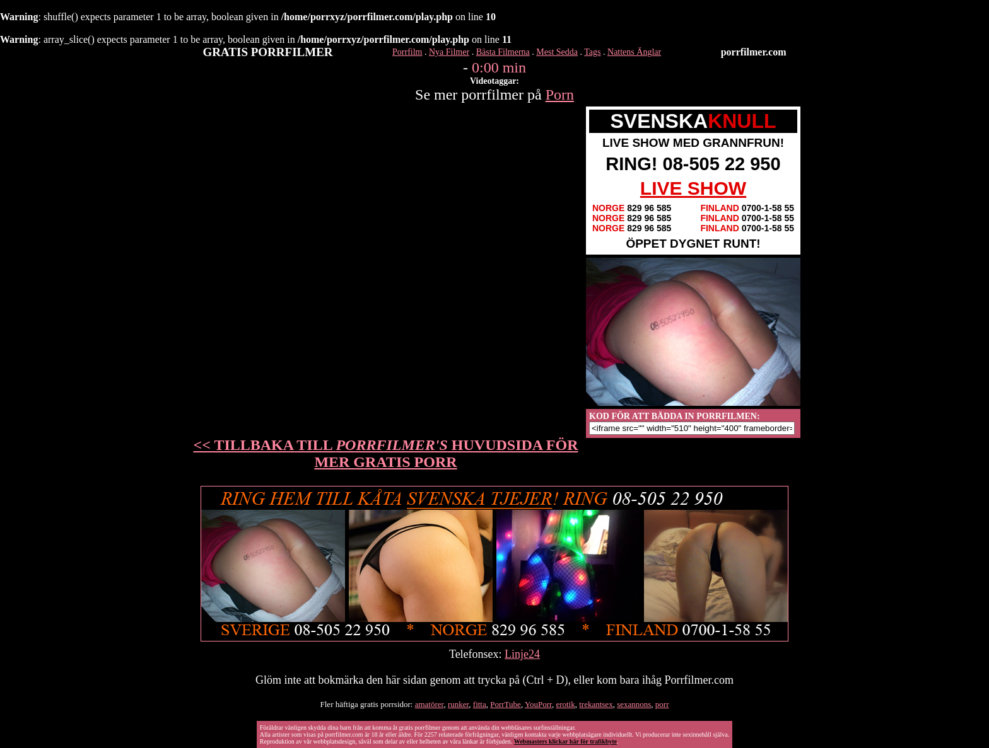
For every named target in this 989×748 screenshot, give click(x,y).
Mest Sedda (557, 52)
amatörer (429, 704)
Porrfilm (407, 52)
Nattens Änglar (634, 52)
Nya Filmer (449, 52)
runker (458, 704)
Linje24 (522, 654)
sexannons (634, 704)
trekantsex (595, 704)
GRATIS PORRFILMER (268, 52)
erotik (565, 704)
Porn (560, 94)
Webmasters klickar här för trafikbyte (565, 741)
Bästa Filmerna (503, 52)
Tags (592, 52)
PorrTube (505, 704)
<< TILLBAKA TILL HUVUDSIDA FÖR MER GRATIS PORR (386, 453)
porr (662, 704)
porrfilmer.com (754, 52)
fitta (479, 704)
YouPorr (538, 704)
